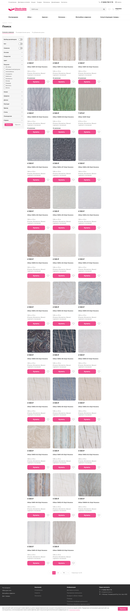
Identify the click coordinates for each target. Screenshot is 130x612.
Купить (36, 82)
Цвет (5, 60)
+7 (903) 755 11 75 (106, 2)
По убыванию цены (38, 32)
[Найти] (104, 9)
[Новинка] (20, 48)
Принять (123, 609)
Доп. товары (6, 596)
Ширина (6, 96)
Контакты (64, 2)
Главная (4, 22)
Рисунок (6, 64)
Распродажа (13, 17)
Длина (6, 100)
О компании (12, 2)
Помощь (69, 598)
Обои (30, 17)
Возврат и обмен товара (74, 595)
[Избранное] (109, 9)
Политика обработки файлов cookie (78, 604)
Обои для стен (6, 590)
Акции (33, 2)
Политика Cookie (74, 609)
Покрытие (7, 56)
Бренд (6, 108)
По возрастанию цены (23, 32)
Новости (37, 593)
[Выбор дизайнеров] (20, 39)
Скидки (39, 2)
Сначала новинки (8, 32)
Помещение (8, 116)
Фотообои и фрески (83, 17)
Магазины (46, 2)
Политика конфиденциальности (77, 601)
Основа (6, 52)
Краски (45, 17)
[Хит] (20, 44)
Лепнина (62, 17)
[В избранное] (48, 82)
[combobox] (66, 9)
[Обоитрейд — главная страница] (17, 9)
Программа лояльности (74, 593)
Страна (6, 120)
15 (64, 572)
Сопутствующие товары (110, 17)
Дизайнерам (55, 2)
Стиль (6, 112)
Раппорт (6, 104)
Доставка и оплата (24, 2)
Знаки (6, 92)
